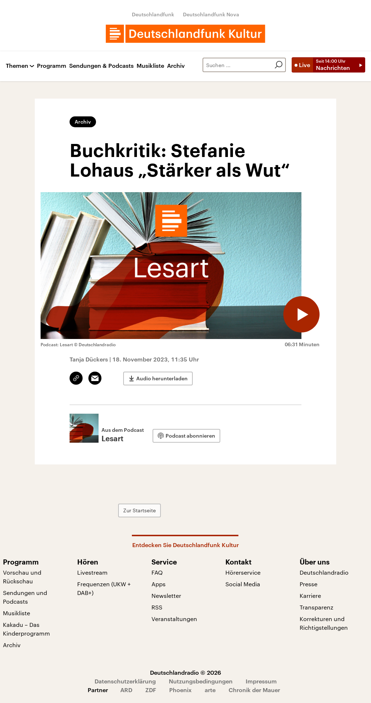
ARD (126, 689)
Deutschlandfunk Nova (211, 14)
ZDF (150, 689)
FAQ (157, 572)
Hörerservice (242, 572)
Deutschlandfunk (153, 14)
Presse (308, 583)
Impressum (261, 681)
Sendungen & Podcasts (101, 66)
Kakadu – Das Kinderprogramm (26, 629)
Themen (17, 66)
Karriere (310, 595)
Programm (51, 66)
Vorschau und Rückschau (22, 576)
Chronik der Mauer (254, 689)
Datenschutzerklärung (125, 681)
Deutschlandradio (324, 572)
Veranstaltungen (174, 618)
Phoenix (180, 689)
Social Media (242, 583)
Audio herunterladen (162, 378)
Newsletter (166, 595)
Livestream (92, 572)
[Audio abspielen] (301, 314)
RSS (156, 607)
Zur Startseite (139, 510)
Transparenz (316, 607)
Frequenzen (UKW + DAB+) (104, 588)
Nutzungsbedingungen (201, 681)
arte (210, 689)
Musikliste (150, 66)
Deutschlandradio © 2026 (185, 672)
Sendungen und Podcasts (25, 597)
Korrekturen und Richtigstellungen (324, 623)
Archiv (176, 66)
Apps (158, 583)
